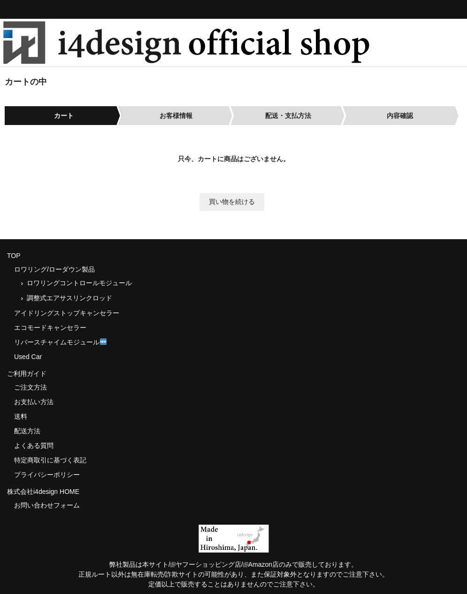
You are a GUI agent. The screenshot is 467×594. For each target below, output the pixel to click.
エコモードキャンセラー (50, 327)
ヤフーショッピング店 (205, 564)
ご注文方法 (30, 387)
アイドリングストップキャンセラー (66, 313)
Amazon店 (261, 564)
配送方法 (27, 431)
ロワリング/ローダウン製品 (54, 269)
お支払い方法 (34, 402)
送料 (20, 416)
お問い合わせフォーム (47, 505)
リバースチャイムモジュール (60, 342)
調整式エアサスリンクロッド (69, 298)
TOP (14, 255)
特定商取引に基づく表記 (50, 460)
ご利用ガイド (26, 373)
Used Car (28, 356)
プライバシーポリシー (47, 474)
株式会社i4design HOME (43, 491)
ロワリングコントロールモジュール (79, 283)
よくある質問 (34, 445)
